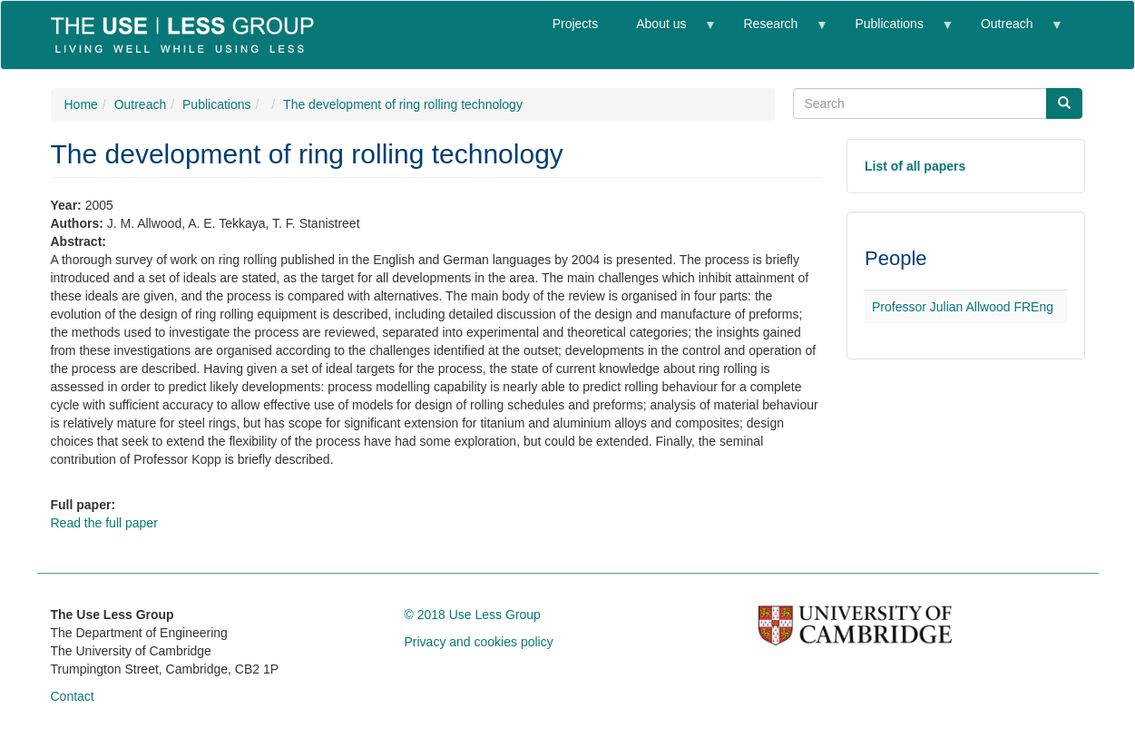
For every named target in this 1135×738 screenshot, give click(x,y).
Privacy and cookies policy (479, 642)
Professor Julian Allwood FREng (962, 307)
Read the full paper (104, 523)
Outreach (1012, 31)
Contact (72, 696)
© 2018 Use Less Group (473, 614)
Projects (576, 23)
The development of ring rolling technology (403, 104)
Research (775, 31)
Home (81, 104)
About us (666, 31)
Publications (894, 31)
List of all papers (915, 166)
